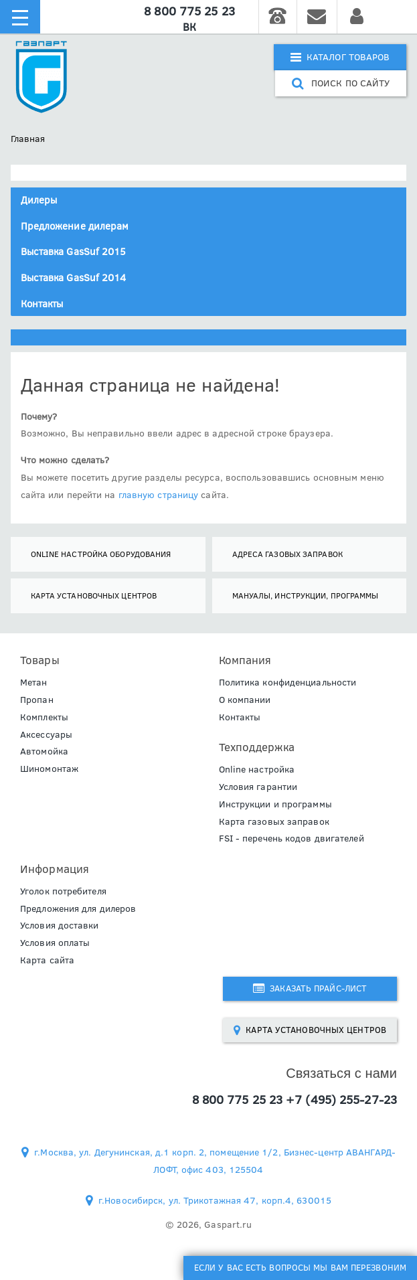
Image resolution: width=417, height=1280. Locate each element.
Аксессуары (46, 734)
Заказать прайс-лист (310, 988)
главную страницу (158, 494)
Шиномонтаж (49, 768)
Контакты (42, 304)
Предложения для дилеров (78, 908)
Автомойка (44, 751)
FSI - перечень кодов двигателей (291, 838)
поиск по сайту (341, 83)
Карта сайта (47, 960)
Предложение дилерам (75, 226)
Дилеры (39, 200)
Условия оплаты (55, 942)
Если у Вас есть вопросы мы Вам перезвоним (300, 1267)
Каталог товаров (340, 57)
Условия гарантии (258, 786)
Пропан (37, 699)
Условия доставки (59, 925)
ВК (189, 26)
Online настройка (257, 769)
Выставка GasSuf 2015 (74, 251)
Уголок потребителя (63, 891)
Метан (34, 682)
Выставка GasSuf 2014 (74, 277)
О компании (245, 699)
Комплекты (44, 717)
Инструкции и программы (275, 804)
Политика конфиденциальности (288, 682)
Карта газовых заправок (274, 821)
